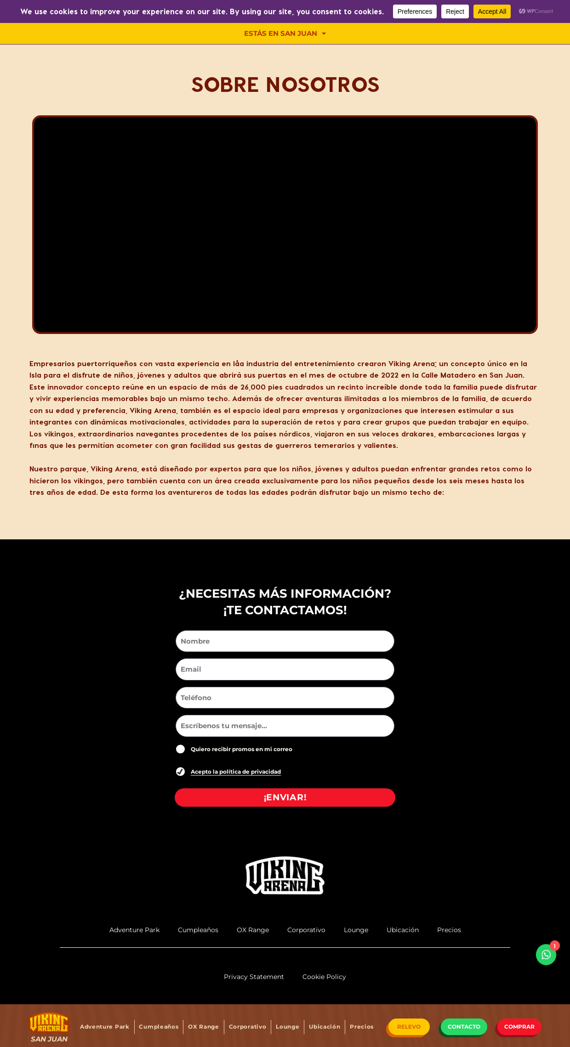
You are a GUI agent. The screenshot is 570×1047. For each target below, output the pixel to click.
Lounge (287, 1026)
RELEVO (409, 1026)
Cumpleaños (158, 1026)
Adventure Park (105, 1026)
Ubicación (324, 1026)
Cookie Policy (324, 977)
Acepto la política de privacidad (236, 771)
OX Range (203, 1026)
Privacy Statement (254, 977)
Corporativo (248, 1026)
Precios (362, 1026)
